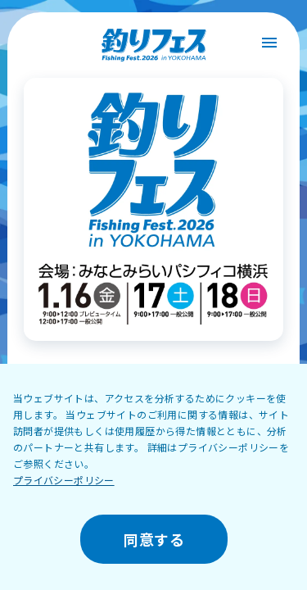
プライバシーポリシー (64, 480)
